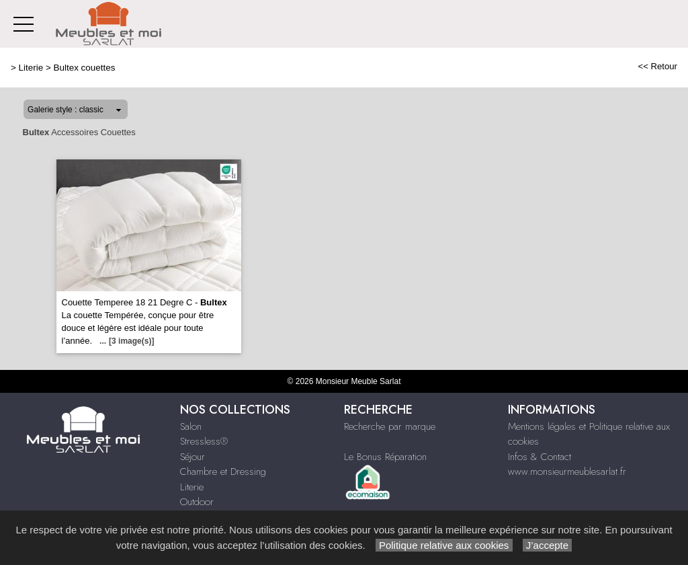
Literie (31, 68)
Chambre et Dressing (223, 471)
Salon (191, 426)
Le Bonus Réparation (385, 456)
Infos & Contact (539, 456)
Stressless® (204, 441)
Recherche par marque (389, 426)
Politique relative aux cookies (444, 545)
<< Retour (657, 66)
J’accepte (547, 545)
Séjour (192, 456)
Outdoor (197, 501)
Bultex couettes (85, 68)
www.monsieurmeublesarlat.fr (567, 471)
